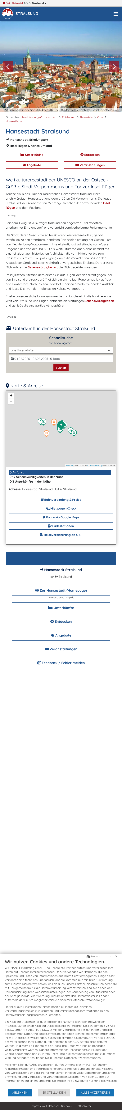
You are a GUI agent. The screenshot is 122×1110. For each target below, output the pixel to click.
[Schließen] (116, 956)
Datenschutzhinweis (60, 1106)
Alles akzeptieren (95, 1092)
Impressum (38, 1106)
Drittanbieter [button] (83, 1106)
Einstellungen (54, 1092)
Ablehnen (19, 1092)
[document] (61, 1023)
